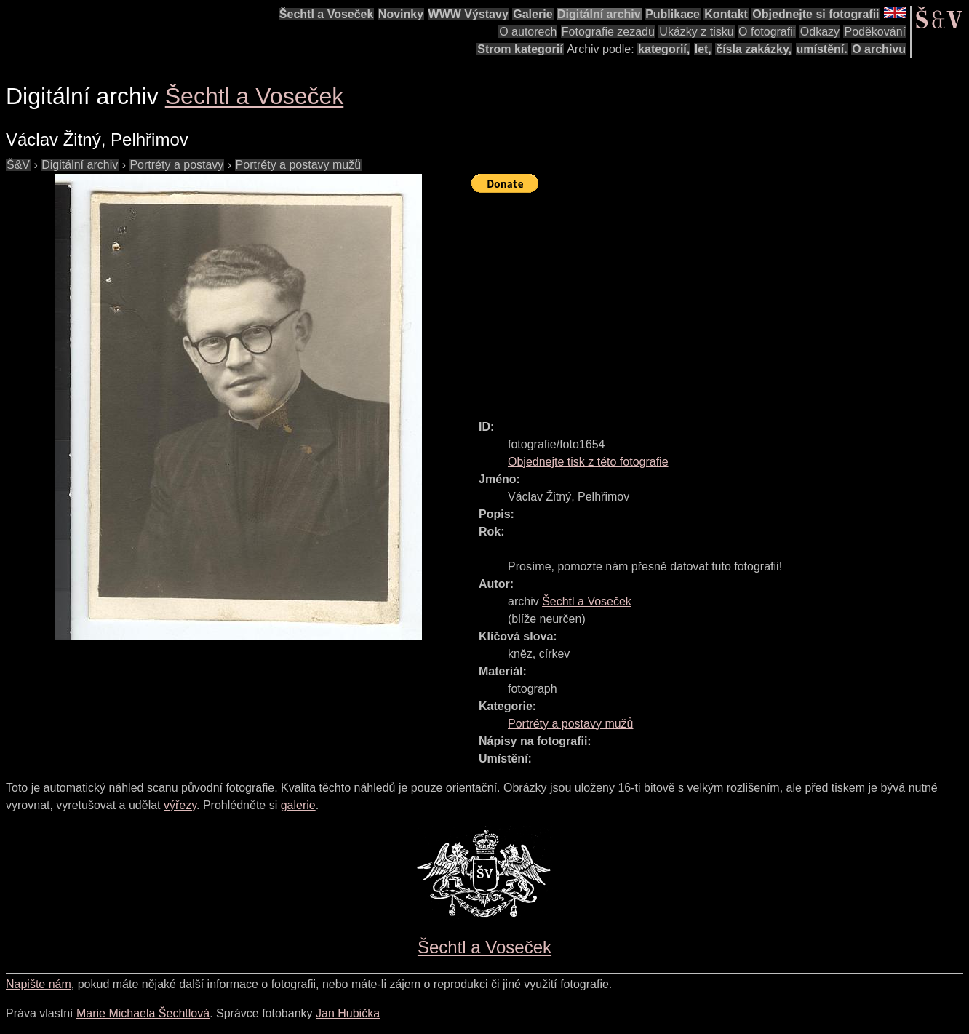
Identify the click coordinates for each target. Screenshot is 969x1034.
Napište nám (38, 984)
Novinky (400, 14)
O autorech (528, 31)
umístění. (822, 49)
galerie (298, 805)
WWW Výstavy (468, 14)
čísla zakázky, (753, 49)
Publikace (672, 14)
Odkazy (820, 31)
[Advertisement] (720, 300)
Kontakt (726, 14)
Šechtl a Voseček (326, 14)
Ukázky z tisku (696, 31)
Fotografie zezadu (608, 31)
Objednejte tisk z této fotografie (588, 462)
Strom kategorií (519, 49)
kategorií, (664, 49)
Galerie (532, 14)
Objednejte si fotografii (815, 14)
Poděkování (875, 31)
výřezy (180, 805)
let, (703, 49)
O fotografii (766, 31)
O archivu (879, 49)
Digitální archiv (599, 14)
